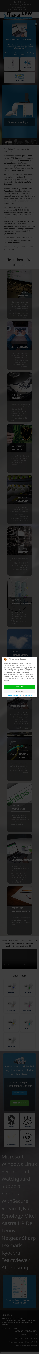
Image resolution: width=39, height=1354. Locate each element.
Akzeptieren (19, 687)
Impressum (28, 695)
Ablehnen (19, 691)
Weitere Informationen (14, 695)
